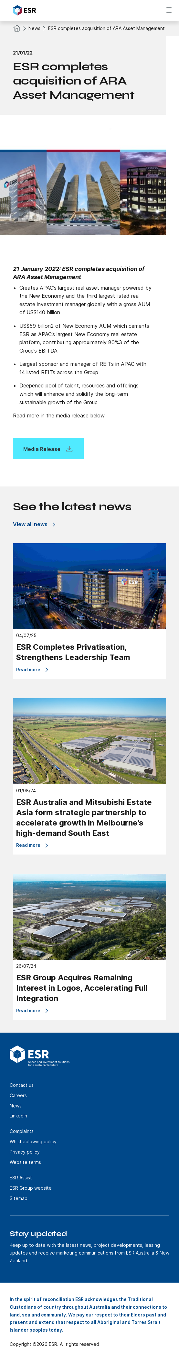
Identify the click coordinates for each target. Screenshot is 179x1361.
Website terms (25, 1162)
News (34, 28)
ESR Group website (31, 1188)
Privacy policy (25, 1152)
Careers (18, 1095)
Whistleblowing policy (33, 1141)
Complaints (22, 1131)
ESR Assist (21, 1177)
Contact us (22, 1085)
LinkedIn (18, 1115)
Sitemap (18, 1198)
